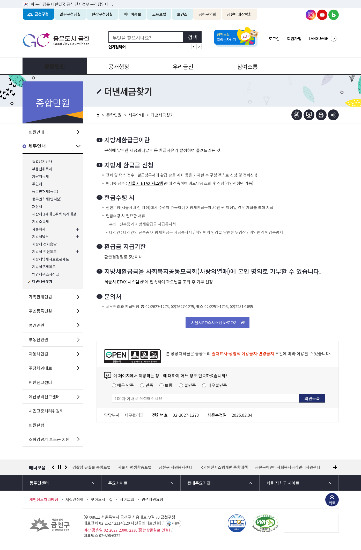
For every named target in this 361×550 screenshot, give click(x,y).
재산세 (37, 206)
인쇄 (321, 114)
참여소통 (243, 66)
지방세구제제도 (44, 266)
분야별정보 (307, 66)
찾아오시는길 (102, 499)
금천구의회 (207, 14)
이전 (53, 467)
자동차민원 (38, 354)
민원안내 (36, 132)
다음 (66, 467)
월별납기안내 (42, 161)
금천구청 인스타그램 (311, 15)
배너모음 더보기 (335, 467)
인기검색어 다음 (199, 46)
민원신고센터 (40, 382)
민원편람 (36, 425)
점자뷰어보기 (296, 114)
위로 (332, 503)
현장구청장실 (102, 14)
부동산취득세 (42, 169)
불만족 (190, 385)
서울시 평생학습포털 (135, 467)
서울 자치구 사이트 (282, 483)
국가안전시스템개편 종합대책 (224, 467)
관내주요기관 (199, 483)
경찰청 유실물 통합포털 (91, 467)
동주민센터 (39, 483)
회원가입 (294, 38)
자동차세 (39, 229)
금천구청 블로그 (333, 15)
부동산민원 (38, 339)
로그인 (274, 38)
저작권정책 (74, 499)
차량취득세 (40, 176)
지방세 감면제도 (44, 251)
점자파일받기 (309, 114)
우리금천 (180, 66)
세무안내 (37, 146)
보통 (169, 385)
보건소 (182, 14)
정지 (59, 467)
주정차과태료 (40, 368)
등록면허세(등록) (45, 191)
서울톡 (176, 523)
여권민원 (36, 325)
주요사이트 (118, 483)
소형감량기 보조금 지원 (49, 439)
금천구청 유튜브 (322, 15)
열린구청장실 (70, 14)
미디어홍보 (132, 14)
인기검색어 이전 (193, 46)
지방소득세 (40, 221)
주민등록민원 (40, 311)
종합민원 (54, 66)
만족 (149, 385)
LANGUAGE (318, 38)
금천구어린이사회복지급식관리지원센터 (287, 467)
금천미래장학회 (239, 14)
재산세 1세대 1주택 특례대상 (54, 214)
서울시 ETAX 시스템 (145, 183)
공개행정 (117, 66)
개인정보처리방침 (43, 499)
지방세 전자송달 (44, 244)
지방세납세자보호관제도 (50, 259)
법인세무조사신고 (45, 274)
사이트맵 (127, 499)
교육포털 (159, 14)
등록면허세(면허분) (47, 199)
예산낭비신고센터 (44, 396)
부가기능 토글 (333, 114)
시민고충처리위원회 (46, 411)
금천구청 (42, 14)
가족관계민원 (40, 297)
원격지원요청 (152, 499)
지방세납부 (40, 236)
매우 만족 (125, 385)
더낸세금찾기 (42, 282)
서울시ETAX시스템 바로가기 (214, 322)
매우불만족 (217, 385)
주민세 (37, 184)
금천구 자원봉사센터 (176, 467)
